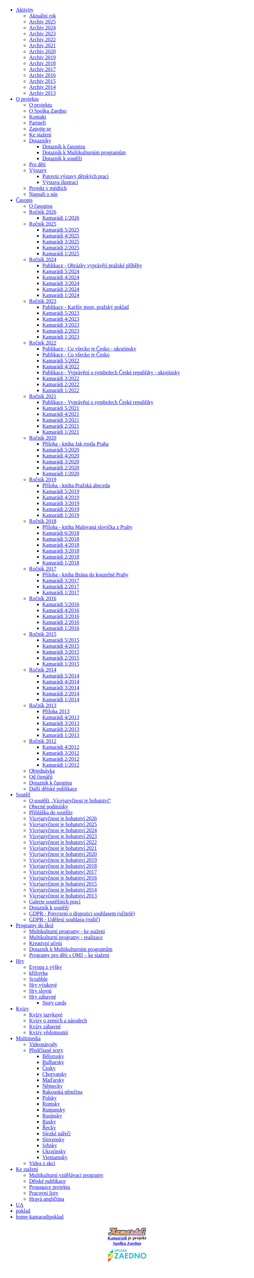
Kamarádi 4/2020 (60, 455)
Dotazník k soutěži (62, 158)
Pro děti (37, 164)
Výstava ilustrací (60, 182)
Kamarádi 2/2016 (60, 622)
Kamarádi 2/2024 (60, 289)
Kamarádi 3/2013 (60, 723)
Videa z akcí (42, 1163)
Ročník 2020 (42, 438)
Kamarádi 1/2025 (60, 253)
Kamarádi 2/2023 (60, 331)
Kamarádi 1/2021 (60, 432)
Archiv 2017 (42, 69)
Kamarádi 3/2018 (60, 551)
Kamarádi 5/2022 (60, 360)
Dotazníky (40, 140)
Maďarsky (53, 1080)
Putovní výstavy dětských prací (75, 176)
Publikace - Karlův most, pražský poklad (85, 307)
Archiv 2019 (42, 57)
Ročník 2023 (42, 301)
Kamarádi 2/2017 (60, 586)
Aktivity (24, 10)
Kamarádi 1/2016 (60, 628)
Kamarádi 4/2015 (60, 646)
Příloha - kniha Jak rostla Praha (75, 444)
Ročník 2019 (42, 479)
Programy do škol (35, 925)
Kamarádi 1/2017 (60, 592)
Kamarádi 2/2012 (60, 759)
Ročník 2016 (42, 598)
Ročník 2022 (42, 343)
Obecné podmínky (48, 806)
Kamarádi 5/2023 (60, 313)
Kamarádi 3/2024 (60, 283)
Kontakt (37, 117)
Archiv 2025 (42, 21)
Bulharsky (53, 1062)
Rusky (49, 1121)
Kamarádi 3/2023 (60, 325)
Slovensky (53, 1139)
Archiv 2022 (42, 39)
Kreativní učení (45, 943)
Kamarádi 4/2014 (60, 681)
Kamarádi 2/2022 (60, 384)
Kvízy (22, 1008)
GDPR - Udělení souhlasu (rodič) (64, 919)
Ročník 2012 (42, 741)
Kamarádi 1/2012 (60, 765)
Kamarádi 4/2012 (60, 747)
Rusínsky (52, 1115)
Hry (20, 961)
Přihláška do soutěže (51, 812)
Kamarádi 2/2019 (60, 509)
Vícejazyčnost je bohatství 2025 (63, 824)
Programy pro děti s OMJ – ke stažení (69, 955)
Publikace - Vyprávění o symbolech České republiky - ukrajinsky (111, 372)
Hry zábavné (42, 997)
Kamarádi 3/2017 (60, 580)
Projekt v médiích (48, 188)
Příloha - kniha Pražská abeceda (76, 485)
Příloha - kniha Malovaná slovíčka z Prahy (87, 527)
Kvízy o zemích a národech (58, 1020)
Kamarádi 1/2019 (60, 515)
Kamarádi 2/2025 (60, 247)
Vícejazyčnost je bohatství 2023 (63, 836)
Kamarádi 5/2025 (60, 230)
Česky (49, 1068)
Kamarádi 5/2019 (60, 491)
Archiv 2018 (42, 63)
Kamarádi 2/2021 (60, 426)
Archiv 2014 (42, 87)
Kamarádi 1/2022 (60, 390)
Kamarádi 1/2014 (60, 699)
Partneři (37, 123)
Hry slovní (40, 991)
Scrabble (38, 979)
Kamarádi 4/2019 (60, 497)
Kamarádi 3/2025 (60, 241)
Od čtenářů (41, 777)
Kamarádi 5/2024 (60, 271)
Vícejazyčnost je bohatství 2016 (63, 878)
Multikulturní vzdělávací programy (66, 1175)
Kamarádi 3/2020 (60, 461)
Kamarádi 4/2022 (60, 366)
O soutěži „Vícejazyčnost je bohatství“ (70, 800)
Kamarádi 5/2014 (60, 675)
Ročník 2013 (42, 705)
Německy (52, 1086)
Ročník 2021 (42, 396)
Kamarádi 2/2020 (60, 467)
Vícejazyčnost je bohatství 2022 (63, 842)
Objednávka (42, 771)
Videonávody (43, 1044)
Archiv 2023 (42, 33)
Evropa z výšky (45, 967)
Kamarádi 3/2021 (60, 420)
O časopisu (41, 206)
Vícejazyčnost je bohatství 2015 (63, 884)
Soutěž (23, 794)
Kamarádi (117, 1237)
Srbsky (49, 1145)
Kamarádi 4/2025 (60, 235)
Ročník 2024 (42, 259)
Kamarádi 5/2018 (60, 539)
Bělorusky (53, 1056)
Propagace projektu (49, 1187)
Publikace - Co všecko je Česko (75, 354)
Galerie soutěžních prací (54, 901)
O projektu (27, 99)
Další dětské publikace (53, 788)
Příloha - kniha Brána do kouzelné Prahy (85, 574)
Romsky (51, 1104)
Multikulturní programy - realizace (66, 937)
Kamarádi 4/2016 (60, 610)
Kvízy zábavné (45, 1026)
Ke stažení (40, 134)
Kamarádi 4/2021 (60, 414)
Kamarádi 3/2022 (60, 378)
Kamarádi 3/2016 (60, 616)
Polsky (49, 1098)
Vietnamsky (54, 1157)
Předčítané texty (46, 1050)
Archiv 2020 (42, 51)
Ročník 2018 (42, 521)
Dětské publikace (47, 1181)
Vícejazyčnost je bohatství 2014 (63, 890)
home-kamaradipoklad (40, 1217)
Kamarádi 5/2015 (60, 640)
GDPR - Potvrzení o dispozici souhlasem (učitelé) (82, 913)
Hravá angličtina (46, 1199)
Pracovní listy (43, 1193)
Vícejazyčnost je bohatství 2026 (63, 818)
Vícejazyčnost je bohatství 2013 (63, 895)
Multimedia (28, 1038)
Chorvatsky (54, 1074)
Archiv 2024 (42, 27)
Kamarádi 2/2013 (60, 729)
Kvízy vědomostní (48, 1032)
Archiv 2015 (42, 81)
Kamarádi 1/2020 (60, 473)
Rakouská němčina (62, 1092)
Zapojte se (40, 128)
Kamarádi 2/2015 (60, 658)
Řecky (49, 1127)
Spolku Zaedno (127, 1251)
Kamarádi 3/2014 (60, 687)
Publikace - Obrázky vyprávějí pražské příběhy (92, 265)
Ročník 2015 (42, 634)
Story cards (54, 1002)
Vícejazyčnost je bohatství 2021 (63, 848)
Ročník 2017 (42, 568)
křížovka (38, 973)
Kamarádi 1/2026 (60, 218)
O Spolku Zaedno (47, 111)
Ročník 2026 (42, 212)
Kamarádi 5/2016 (60, 604)
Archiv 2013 (42, 93)
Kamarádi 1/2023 (60, 337)
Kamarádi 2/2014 (60, 693)
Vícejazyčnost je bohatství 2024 (63, 830)
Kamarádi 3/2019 (60, 503)
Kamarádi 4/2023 (60, 319)
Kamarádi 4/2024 (60, 277)
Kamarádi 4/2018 (60, 545)
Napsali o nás (43, 194)
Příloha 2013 (55, 711)
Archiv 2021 (42, 45)
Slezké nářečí (56, 1133)
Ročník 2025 (42, 224)
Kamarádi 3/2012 (60, 753)
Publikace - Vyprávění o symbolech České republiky (97, 402)
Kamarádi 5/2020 (60, 450)
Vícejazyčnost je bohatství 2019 (63, 860)
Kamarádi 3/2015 (60, 652)
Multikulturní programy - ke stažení (67, 931)
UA (19, 1205)
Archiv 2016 (42, 75)
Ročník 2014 (42, 670)
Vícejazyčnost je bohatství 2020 (63, 854)
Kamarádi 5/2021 (60, 408)
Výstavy (38, 170)
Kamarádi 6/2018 (60, 533)
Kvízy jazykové (46, 1014)
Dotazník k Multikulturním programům (84, 152)
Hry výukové (43, 985)
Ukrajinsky (54, 1151)
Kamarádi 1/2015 (60, 664)
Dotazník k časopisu (63, 146)
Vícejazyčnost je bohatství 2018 (63, 866)
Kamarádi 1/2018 (60, 563)
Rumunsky (53, 1110)
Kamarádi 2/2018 (60, 557)
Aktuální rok (42, 15)
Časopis (24, 200)
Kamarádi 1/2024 (60, 295)
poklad (23, 1211)
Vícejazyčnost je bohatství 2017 (63, 872)
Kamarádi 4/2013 (60, 717)
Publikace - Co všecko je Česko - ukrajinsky (89, 348)
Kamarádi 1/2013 (60, 735)
